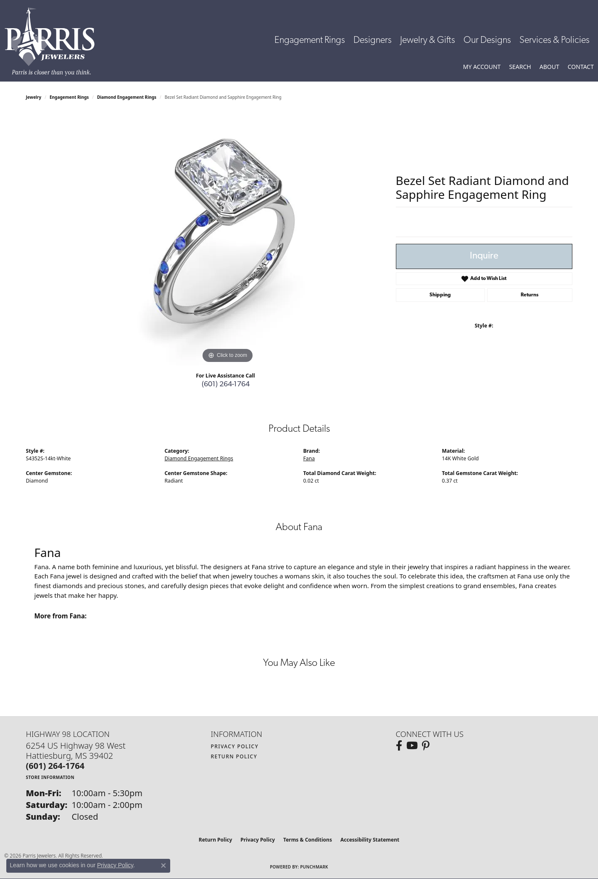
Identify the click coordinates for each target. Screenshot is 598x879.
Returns (529, 295)
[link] (581, 67)
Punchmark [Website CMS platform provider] (314, 867)
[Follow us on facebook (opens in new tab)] (399, 746)
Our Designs (487, 40)
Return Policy (234, 756)
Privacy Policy (235, 746)
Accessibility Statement (369, 839)
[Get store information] (50, 777)
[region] (228, 239)
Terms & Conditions (307, 839)
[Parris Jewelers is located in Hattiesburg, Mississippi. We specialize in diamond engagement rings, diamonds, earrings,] (53, 41)
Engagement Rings (309, 40)
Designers (372, 40)
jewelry (34, 97)
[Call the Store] (55, 765)
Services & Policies (554, 40)
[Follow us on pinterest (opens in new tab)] (425, 746)
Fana (309, 458)
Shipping (440, 295)
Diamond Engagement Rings (126, 97)
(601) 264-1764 (226, 384)
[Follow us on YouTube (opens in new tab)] (412, 746)
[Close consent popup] (163, 865)
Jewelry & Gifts (427, 40)
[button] (482, 67)
